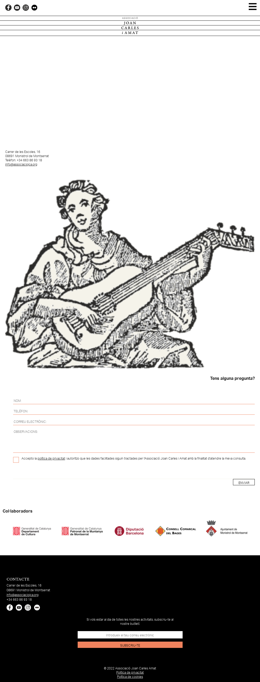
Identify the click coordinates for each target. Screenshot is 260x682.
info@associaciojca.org (21, 164)
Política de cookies (130, 677)
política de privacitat (51, 458)
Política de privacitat (130, 672)
